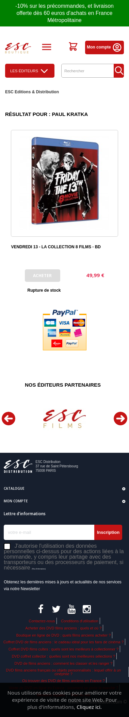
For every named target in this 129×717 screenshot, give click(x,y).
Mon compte (104, 47)
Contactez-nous (42, 621)
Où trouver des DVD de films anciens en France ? (63, 681)
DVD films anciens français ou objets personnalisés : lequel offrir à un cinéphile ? (63, 672)
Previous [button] (8, 418)
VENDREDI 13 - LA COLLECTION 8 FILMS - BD (56, 247)
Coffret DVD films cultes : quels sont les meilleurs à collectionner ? (63, 649)
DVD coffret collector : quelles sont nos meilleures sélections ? (63, 656)
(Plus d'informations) (39, 569)
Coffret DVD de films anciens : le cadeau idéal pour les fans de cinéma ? (63, 642)
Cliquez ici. (89, 706)
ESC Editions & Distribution (32, 92)
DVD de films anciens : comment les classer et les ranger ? (64, 663)
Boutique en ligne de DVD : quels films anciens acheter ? (63, 635)
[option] (64, 419)
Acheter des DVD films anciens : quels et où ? (64, 628)
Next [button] (120, 418)
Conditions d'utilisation (79, 621)
